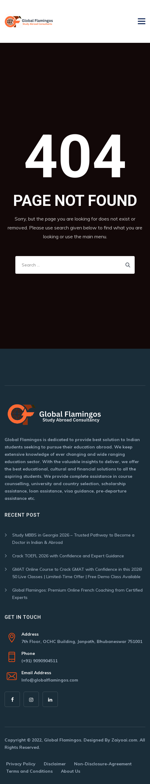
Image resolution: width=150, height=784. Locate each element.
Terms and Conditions (29, 771)
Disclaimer (55, 764)
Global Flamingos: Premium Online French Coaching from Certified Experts (77, 593)
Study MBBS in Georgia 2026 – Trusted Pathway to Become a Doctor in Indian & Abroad (73, 538)
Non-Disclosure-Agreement (103, 764)
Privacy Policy (21, 764)
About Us (70, 771)
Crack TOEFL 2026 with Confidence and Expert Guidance (68, 556)
